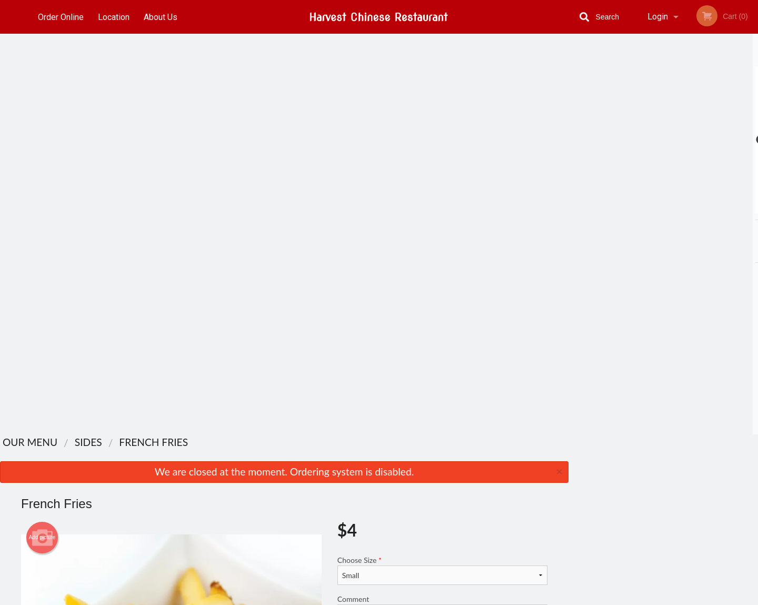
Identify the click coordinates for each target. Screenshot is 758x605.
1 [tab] (631, 208)
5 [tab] (695, 208)
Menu (351, 464)
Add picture (42, 137)
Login (657, 17)
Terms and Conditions (463, 490)
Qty (369, 254)
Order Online (61, 17)
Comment (442, 212)
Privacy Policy (452, 503)
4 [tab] (679, 208)
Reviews (443, 464)
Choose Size (442, 169)
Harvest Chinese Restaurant (193, 450)
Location (115, 17)
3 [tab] (663, 208)
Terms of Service (396, 597)
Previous (576, 140)
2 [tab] (647, 208)
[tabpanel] (663, 140)
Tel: (552, 490)
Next (750, 140)
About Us (162, 17)
